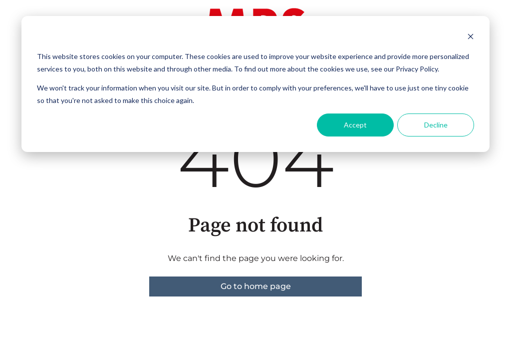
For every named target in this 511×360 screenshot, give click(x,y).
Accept (355, 124)
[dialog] (255, 84)
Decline (436, 124)
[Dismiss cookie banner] (470, 38)
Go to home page (256, 286)
